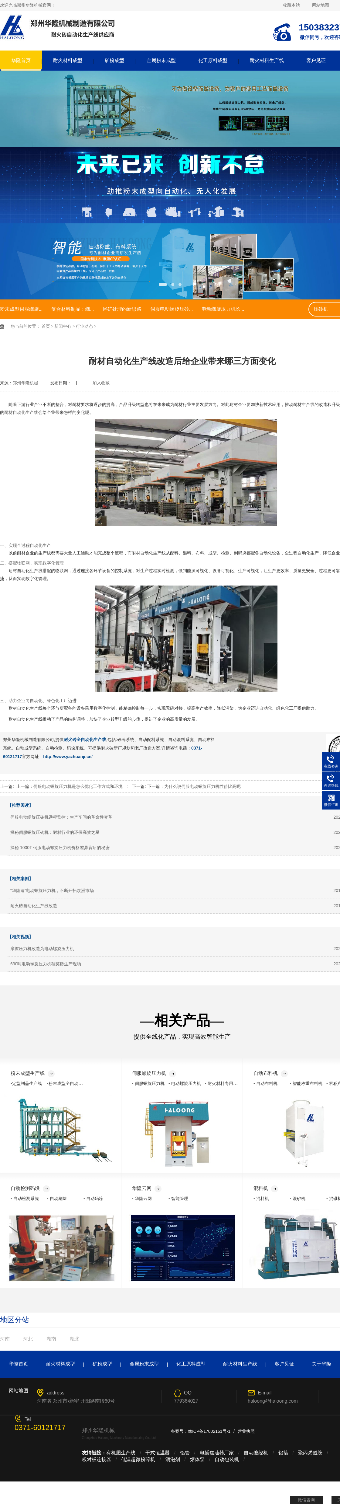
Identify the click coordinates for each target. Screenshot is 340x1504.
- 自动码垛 (93, 1198)
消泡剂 (172, 1459)
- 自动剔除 (57, 1198)
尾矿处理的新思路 (122, 309)
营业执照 (246, 1431)
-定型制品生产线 (26, 1083)
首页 (46, 326)
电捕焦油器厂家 (217, 1452)
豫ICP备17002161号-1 (209, 1431)
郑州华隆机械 (25, 382)
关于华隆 (321, 1363)
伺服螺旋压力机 (154, 1073)
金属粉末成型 (161, 60)
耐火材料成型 (67, 60)
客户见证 (316, 60)
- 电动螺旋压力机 (184, 1083)
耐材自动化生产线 (21, 412)
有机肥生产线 (120, 1452)
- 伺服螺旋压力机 (148, 1083)
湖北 (74, 1338)
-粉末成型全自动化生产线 (71, 1083)
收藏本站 (291, 5)
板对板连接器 (96, 1459)
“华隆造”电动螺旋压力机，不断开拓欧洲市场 (52, 890)
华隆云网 (147, 1188)
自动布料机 (270, 1073)
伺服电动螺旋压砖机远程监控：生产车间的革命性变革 (61, 817)
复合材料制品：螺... (72, 309)
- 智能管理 (178, 1198)
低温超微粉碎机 (138, 1459)
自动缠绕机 (256, 1452)
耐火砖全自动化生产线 (85, 739)
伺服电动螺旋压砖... (171, 309)
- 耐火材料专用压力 (223, 1083)
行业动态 (84, 326)
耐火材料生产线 (267, 60)
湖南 (51, 1338)
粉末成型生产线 (33, 1073)
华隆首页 (21, 60)
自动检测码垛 (30, 1188)
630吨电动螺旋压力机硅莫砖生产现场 (45, 963)
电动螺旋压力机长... (223, 309)
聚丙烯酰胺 (310, 1452)
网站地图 (320, 5)
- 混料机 (261, 1198)
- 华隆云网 (142, 1198)
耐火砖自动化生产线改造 (33, 905)
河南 (5, 1338)
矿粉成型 (114, 60)
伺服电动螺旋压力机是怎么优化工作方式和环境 (78, 786)
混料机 (265, 1188)
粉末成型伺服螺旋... (21, 309)
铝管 (185, 1452)
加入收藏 (101, 382)
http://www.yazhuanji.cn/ (68, 756)
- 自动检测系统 (25, 1198)
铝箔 (283, 1452)
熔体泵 (197, 1459)
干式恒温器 (157, 1452)
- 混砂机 (297, 1198)
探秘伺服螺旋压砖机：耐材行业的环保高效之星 (55, 832)
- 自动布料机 (265, 1083)
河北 (28, 1338)
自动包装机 (227, 1459)
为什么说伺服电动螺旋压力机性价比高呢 (202, 786)
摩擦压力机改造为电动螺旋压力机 (42, 948)
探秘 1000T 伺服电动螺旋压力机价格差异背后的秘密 (60, 847)
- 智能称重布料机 (306, 1083)
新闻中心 (62, 326)
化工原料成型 (212, 60)
